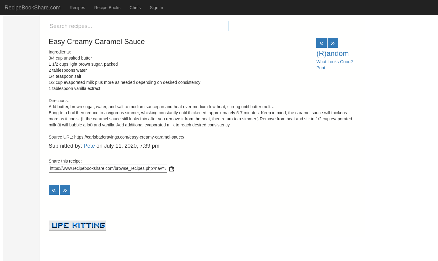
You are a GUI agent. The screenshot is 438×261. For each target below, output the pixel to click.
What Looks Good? (334, 61)
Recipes (77, 7)
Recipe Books (107, 7)
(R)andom (332, 53)
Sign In (156, 7)
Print (320, 67)
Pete (89, 146)
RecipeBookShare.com (33, 8)
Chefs (135, 7)
